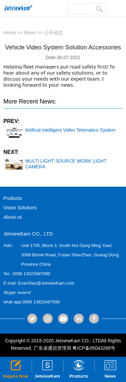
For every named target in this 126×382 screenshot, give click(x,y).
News (30, 32)
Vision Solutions (20, 207)
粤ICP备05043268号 (93, 348)
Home (9, 32)
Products (12, 198)
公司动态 (53, 32)
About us (12, 217)
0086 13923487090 (31, 273)
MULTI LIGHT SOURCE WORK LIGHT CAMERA (56, 164)
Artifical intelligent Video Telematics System (60, 130)
